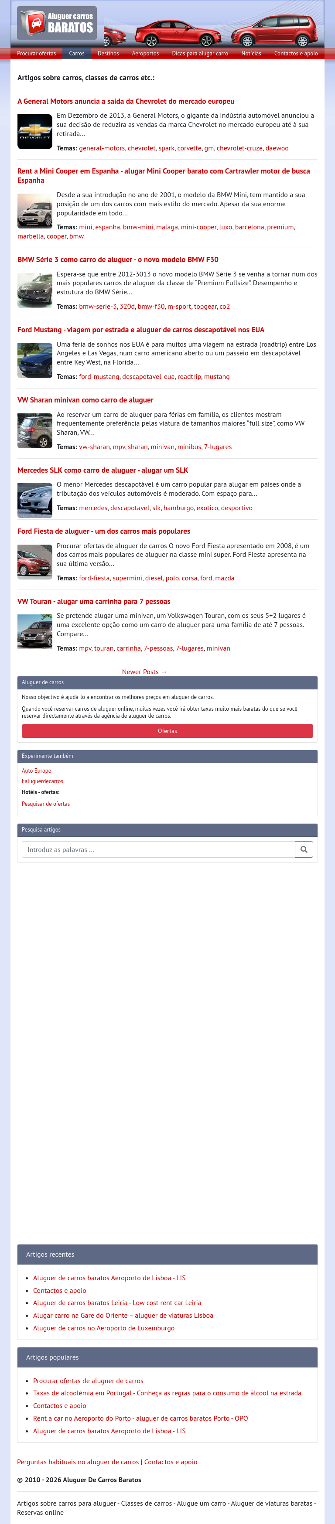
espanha (107, 226)
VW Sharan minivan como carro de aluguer (85, 400)
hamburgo (179, 507)
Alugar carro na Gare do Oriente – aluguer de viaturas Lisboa (123, 1315)
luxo (225, 226)
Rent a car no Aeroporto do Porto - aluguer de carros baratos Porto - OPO (140, 1418)
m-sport (179, 306)
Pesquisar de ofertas (46, 804)
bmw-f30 (151, 306)
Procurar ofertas (36, 53)
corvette (190, 147)
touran (104, 648)
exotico (207, 507)
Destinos (108, 53)
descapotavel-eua (148, 376)
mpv (119, 446)
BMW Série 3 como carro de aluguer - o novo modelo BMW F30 (118, 259)
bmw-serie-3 (97, 306)
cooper (56, 236)
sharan (138, 446)
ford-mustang (99, 376)
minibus (189, 446)
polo (172, 577)
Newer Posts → (145, 671)
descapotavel (130, 507)
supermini (127, 577)
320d (127, 306)
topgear (205, 306)
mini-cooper (198, 226)
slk (156, 507)
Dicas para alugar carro (200, 53)
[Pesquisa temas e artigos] (158, 849)
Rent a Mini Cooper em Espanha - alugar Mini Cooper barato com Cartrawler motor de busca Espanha (163, 175)
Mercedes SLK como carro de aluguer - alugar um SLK (102, 470)
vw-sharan (94, 446)
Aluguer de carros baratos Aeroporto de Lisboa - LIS (109, 1277)
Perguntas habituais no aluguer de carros (78, 1461)
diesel (154, 577)
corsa (190, 577)
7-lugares (218, 446)
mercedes (93, 507)
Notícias (251, 53)
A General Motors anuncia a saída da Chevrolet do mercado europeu (126, 101)
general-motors (102, 147)
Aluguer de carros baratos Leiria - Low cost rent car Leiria (117, 1302)
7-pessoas (158, 648)
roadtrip (189, 376)
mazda (225, 577)
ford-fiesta (94, 577)
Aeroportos (145, 53)
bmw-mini (138, 226)
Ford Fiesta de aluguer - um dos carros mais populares (103, 531)
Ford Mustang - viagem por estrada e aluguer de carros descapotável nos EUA (140, 329)
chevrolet (142, 147)
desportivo (237, 507)
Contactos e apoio (296, 53)
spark (166, 147)
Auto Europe (36, 770)
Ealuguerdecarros (42, 781)
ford (206, 577)
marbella (30, 236)
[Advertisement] (52, 1000)
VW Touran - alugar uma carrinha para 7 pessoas (94, 601)
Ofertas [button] (167, 731)
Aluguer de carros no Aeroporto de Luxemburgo (103, 1327)
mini (85, 226)
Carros (77, 53)
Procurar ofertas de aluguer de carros (88, 1380)
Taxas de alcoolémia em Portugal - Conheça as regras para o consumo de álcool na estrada (167, 1392)
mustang (217, 376)
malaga (167, 226)
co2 (224, 306)
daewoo (277, 147)
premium (280, 226)
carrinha (128, 648)
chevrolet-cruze (240, 147)
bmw (76, 236)
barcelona (249, 226)
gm (209, 147)
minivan (162, 446)
